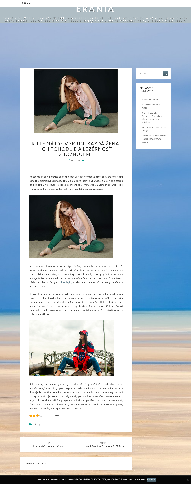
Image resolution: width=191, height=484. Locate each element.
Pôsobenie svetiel (150, 99)
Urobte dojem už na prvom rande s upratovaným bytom (154, 138)
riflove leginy (65, 282)
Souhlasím (151, 480)
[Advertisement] (95, 48)
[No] (187, 480)
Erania (26, 3)
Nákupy (36, 424)
